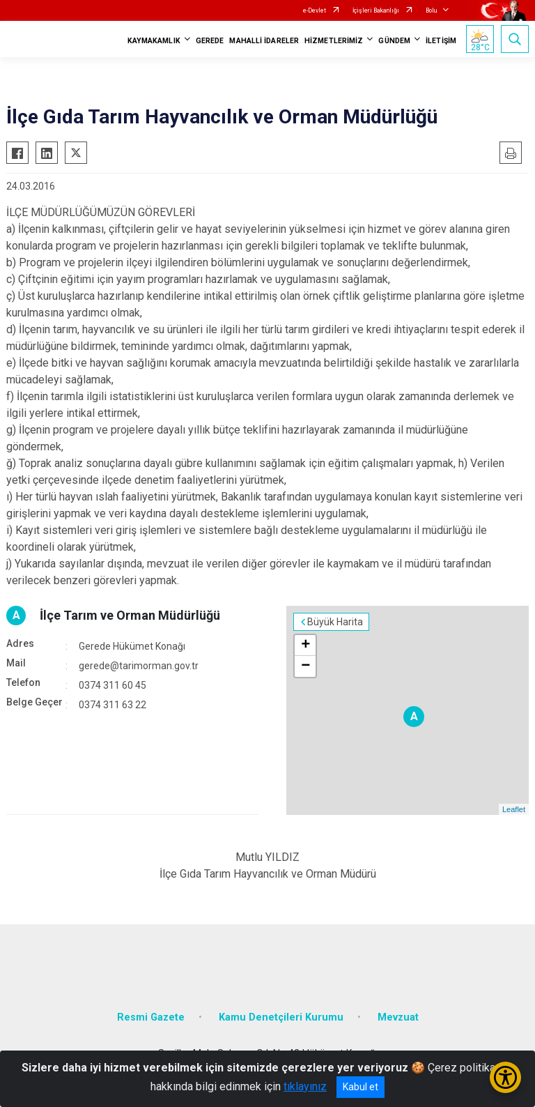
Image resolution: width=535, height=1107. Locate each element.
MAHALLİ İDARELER (264, 40)
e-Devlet (314, 10)
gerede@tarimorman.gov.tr (139, 665)
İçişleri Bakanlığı (375, 10)
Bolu (431, 10)
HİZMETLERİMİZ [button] (333, 40)
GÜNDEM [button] (394, 40)
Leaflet (513, 809)
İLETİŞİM (441, 40)
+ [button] (305, 645)
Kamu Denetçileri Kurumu (281, 1017)
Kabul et (360, 1086)
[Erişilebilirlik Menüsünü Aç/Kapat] (505, 1077)
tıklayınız (305, 1086)
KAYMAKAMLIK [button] (153, 40)
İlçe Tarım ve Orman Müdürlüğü (130, 615)
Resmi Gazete (151, 1017)
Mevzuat (398, 1017)
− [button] (305, 666)
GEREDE (210, 40)
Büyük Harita (335, 621)
